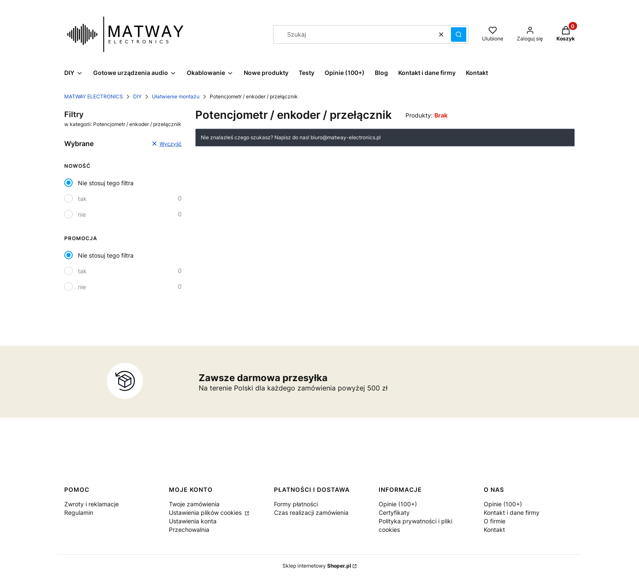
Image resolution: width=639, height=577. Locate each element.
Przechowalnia (189, 529)
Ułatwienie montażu (176, 96)
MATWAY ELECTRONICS (93, 96)
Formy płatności (296, 504)
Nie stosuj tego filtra (106, 183)
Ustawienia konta (193, 521)
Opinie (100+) (398, 504)
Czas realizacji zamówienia (311, 512)
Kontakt (494, 529)
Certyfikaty (394, 512)
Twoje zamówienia (194, 504)
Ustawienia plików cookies (206, 512)
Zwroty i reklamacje (91, 504)
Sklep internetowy (316, 566)
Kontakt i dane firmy (511, 512)
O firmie (494, 521)
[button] (458, 34)
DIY (137, 96)
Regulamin (78, 512)
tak (82, 198)
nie (82, 214)
